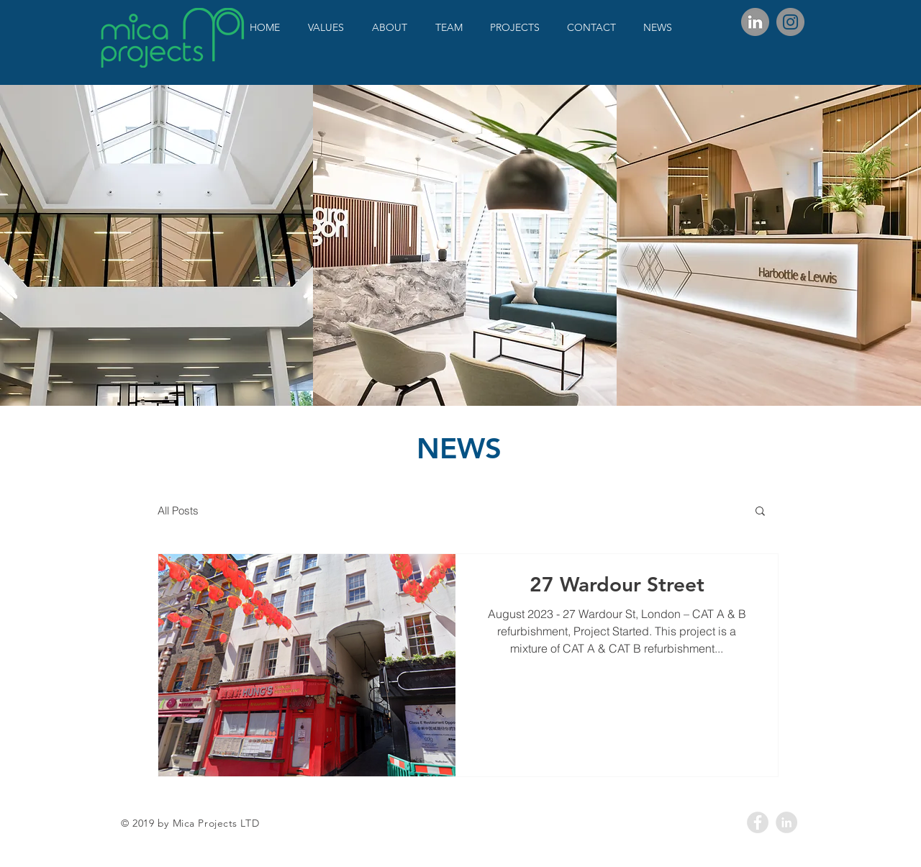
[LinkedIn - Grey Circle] (786, 822)
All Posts (178, 510)
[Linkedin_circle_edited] (755, 22)
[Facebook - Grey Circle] (757, 822)
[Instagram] (790, 22)
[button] (760, 511)
